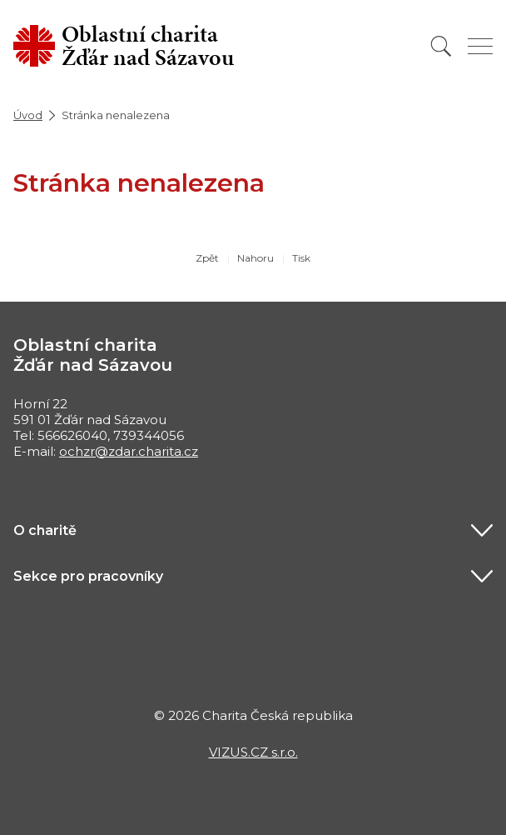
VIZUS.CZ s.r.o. (253, 752)
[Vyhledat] (441, 46)
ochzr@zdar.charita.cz (128, 451)
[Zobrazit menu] (480, 46)
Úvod (27, 115)
